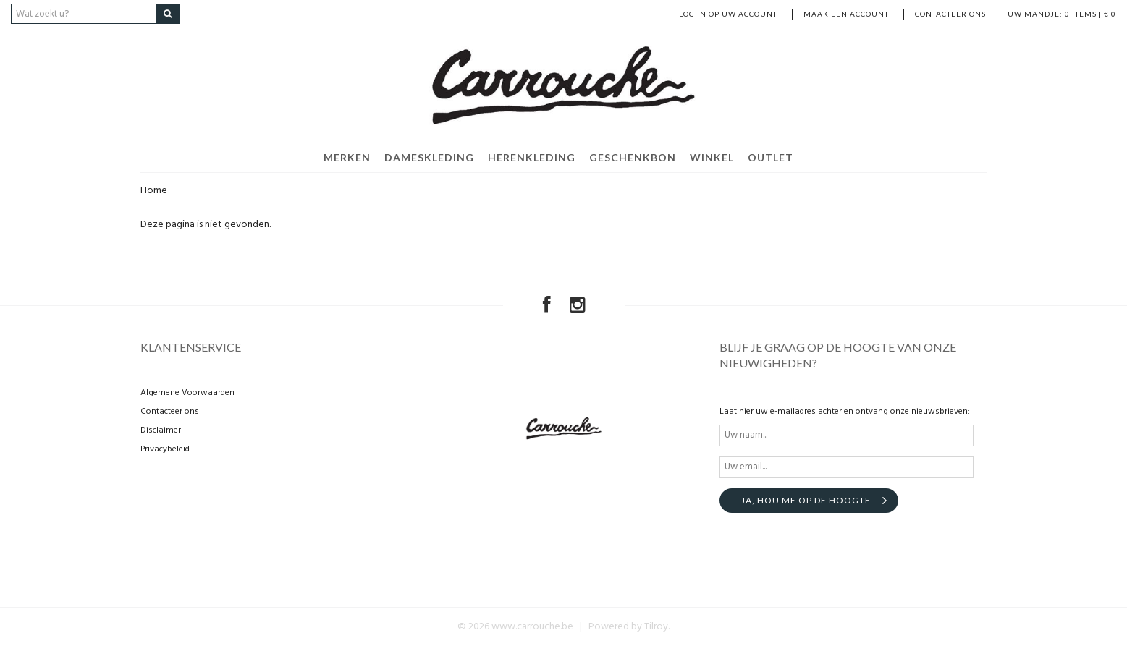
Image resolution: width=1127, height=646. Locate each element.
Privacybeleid (165, 449)
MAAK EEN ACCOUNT (846, 13)
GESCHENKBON (632, 157)
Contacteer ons (950, 13)
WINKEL (712, 157)
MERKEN (347, 157)
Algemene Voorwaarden (187, 393)
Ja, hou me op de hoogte (806, 500)
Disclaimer (160, 430)
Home (153, 190)
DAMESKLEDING (429, 157)
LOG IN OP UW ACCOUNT (728, 13)
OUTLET (770, 157)
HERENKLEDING (531, 157)
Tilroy (656, 627)
